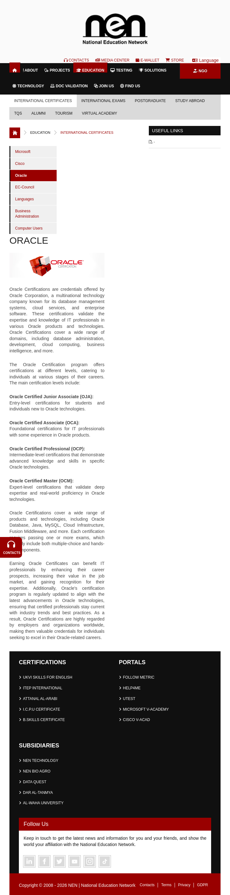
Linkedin (29, 861)
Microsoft (23, 151)
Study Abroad (190, 101)
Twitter (59, 861)
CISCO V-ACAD (136, 720)
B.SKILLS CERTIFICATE (44, 720)
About (30, 70)
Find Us (130, 86)
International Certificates (43, 101)
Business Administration (27, 214)
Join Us (104, 86)
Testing (121, 70)
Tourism (63, 113)
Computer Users (28, 228)
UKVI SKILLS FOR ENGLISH (47, 677)
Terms (166, 885)
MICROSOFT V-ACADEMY (146, 709)
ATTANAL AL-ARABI (40, 699)
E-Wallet (147, 60)
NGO (200, 71)
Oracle (21, 175)
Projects (57, 70)
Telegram (104, 861)
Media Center (112, 60)
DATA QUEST (34, 782)
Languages (24, 199)
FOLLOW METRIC (138, 677)
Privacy (184, 885)
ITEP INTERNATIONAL (42, 688)
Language (205, 60)
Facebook (44, 861)
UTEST (129, 699)
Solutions (152, 70)
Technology (28, 86)
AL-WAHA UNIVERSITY (43, 803)
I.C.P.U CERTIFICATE (41, 709)
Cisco (20, 163)
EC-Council (24, 187)
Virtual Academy (99, 113)
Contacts (76, 60)
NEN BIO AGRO (36, 771)
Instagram (89, 861)
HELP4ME (132, 688)
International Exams (103, 101)
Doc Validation (69, 86)
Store (174, 60)
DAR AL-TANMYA (38, 792)
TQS (18, 113)
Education (90, 70)
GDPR (202, 885)
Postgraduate (150, 101)
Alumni (38, 113)
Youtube (74, 861)
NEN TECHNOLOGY (40, 760)
